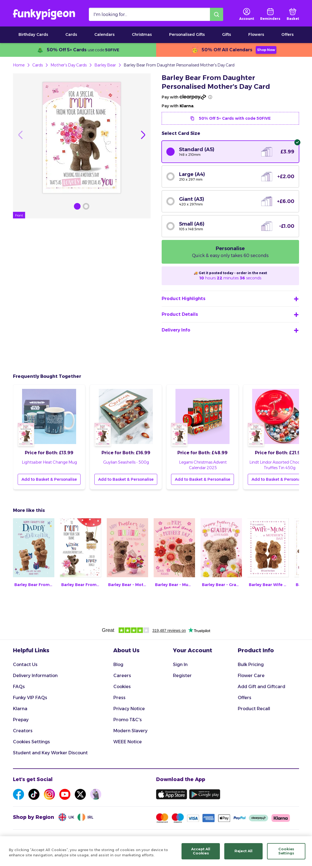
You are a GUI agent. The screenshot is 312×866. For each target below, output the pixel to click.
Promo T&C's (127, 719)
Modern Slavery (130, 730)
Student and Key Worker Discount (50, 752)
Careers (122, 675)
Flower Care (251, 675)
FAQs (19, 686)
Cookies (122, 686)
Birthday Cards (33, 34)
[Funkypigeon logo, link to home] (44, 14)
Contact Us (25, 664)
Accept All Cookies (200, 854)
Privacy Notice (129, 708)
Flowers (256, 34)
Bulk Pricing (251, 664)
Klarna (20, 708)
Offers (287, 34)
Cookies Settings (31, 741)
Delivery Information (35, 675)
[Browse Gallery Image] (77, 206)
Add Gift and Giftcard (261, 686)
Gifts (226, 34)
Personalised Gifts (187, 34)
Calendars (104, 34)
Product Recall (254, 708)
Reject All (243, 854)
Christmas (142, 34)
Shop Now (266, 50)
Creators (23, 730)
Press (119, 697)
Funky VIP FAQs (30, 697)
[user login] (246, 14)
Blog (118, 664)
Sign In (180, 664)
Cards (71, 34)
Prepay (21, 719)
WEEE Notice (127, 741)
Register (182, 675)
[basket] (293, 14)
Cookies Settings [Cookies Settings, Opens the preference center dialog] (286, 854)
